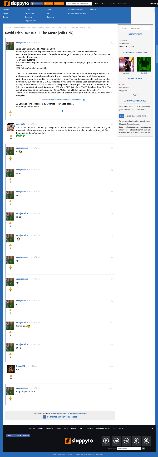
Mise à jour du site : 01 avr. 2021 (63, 454)
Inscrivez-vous (59, 413)
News (5, 13)
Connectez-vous (76, 413)
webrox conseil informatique (85, 454)
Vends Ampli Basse (46, 28)
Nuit (96, 4)
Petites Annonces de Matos (25, 28)
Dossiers (28, 17)
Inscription (59, 4)
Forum (49, 10)
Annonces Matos (75, 10)
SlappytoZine (30, 21)
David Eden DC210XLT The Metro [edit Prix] (74, 28)
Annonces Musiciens (77, 13)
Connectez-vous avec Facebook (60, 417)
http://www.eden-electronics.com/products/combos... (62, 100)
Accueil (6, 10)
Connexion (38, 4)
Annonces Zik (118, 429)
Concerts (50, 17)
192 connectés (122, 4)
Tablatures (29, 13)
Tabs (133, 116)
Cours (27, 10)
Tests (5, 17)
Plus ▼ (135, 95)
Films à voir (99, 454)
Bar (47, 13)
